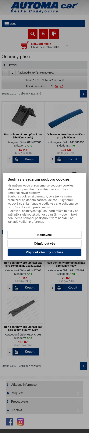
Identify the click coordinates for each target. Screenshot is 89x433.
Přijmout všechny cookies (44, 252)
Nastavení (44, 234)
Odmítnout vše (44, 243)
